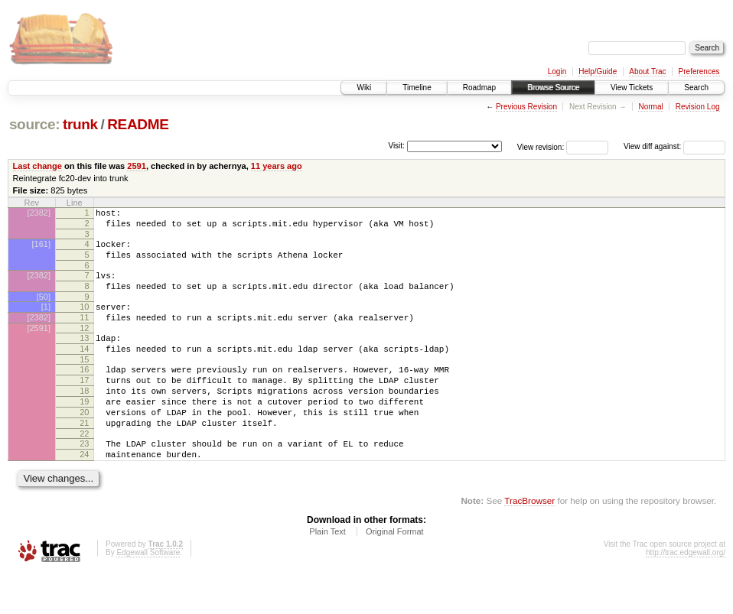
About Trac (647, 71)
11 (84, 333)
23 (84, 480)
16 (84, 392)
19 (84, 431)
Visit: (396, 145)
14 (84, 369)
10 (84, 320)
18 (84, 418)
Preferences (699, 71)
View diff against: (674, 146)
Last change (37, 166)
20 (84, 444)
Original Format (395, 572)
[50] (43, 310)
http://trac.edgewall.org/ (685, 594)
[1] (45, 320)
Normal (650, 106)
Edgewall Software (148, 594)
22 (84, 470)
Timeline (416, 87)
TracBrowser (529, 542)
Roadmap (479, 87)
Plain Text (327, 572)
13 (84, 356)
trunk (80, 124)
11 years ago (276, 166)
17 (84, 405)
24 (84, 493)
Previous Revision (526, 106)
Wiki (364, 87)
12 (84, 346)
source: (34, 124)
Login (557, 71)
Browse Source (553, 87)
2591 (136, 166)
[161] (41, 248)
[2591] (38, 346)
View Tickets (632, 87)
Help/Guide (597, 71)
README (137, 124)
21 (84, 457)
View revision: (541, 146)
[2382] (38, 212)
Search (696, 87)
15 (84, 382)
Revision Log (698, 106)
